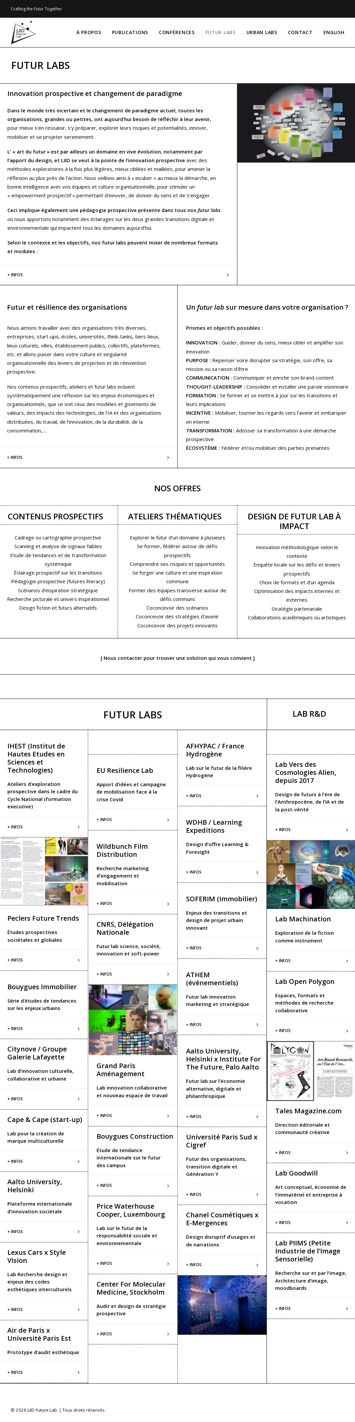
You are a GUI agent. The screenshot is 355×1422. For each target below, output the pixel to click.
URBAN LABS (261, 32)
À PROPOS (88, 32)
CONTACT (300, 32)
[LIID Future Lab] (23, 32)
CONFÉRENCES (177, 32)
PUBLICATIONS (130, 32)
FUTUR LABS (220, 32)
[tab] (132, 819)
